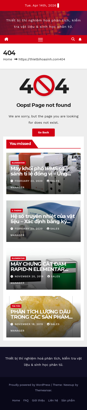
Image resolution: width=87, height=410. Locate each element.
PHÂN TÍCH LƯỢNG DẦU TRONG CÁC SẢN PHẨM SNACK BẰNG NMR (40, 317)
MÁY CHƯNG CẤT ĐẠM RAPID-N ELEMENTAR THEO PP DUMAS (38, 269)
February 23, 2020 (29, 180)
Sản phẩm (68, 400)
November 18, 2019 (29, 324)
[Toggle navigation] (40, 39)
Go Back (43, 132)
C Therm (16, 210)
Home (7, 59)
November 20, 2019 (29, 276)
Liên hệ (53, 400)
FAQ (26, 400)
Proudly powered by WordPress (30, 384)
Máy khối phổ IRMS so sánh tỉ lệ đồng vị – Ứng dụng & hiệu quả (39, 173)
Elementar (18, 163)
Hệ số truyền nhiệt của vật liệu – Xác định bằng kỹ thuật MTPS (43, 221)
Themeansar (43, 390)
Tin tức (16, 306)
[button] (73, 39)
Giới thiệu (38, 400)
